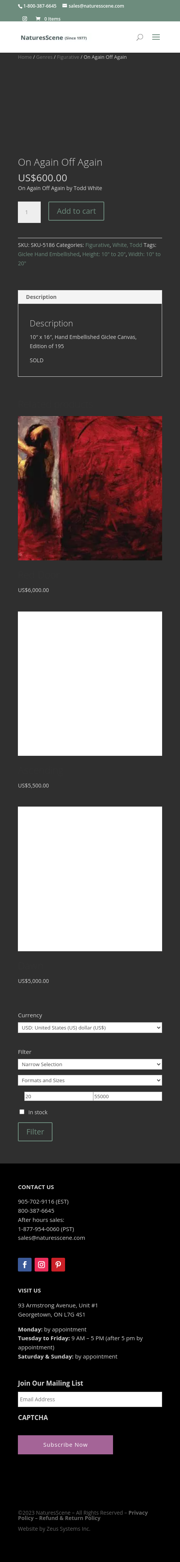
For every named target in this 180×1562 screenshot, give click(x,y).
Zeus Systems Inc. (69, 1528)
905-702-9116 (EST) (43, 1201)
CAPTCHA (33, 1418)
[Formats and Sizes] (90, 1080)
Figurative (68, 56)
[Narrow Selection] (90, 1064)
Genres (44, 56)
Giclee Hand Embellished (49, 254)
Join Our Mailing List (50, 1383)
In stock (38, 1112)
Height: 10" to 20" (104, 254)
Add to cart (76, 211)
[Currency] (90, 1027)
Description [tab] (41, 296)
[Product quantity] (29, 212)
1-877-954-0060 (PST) (46, 1229)
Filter (35, 1131)
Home (25, 56)
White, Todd (127, 244)
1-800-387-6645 (39, 6)
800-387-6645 (36, 1210)
